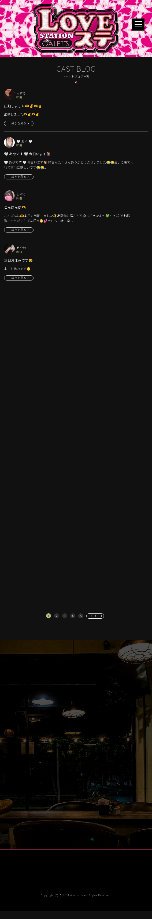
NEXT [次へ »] (94, 616)
